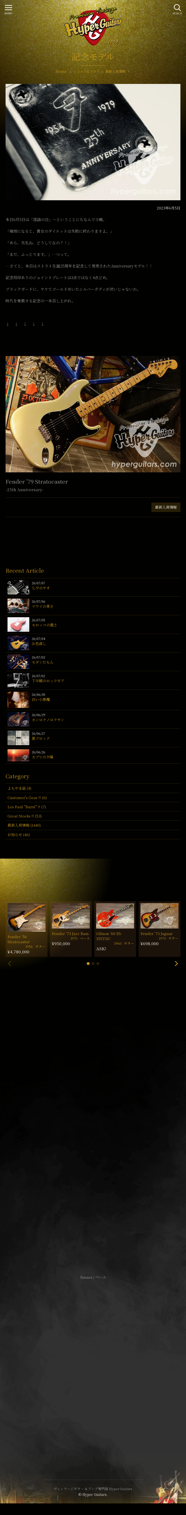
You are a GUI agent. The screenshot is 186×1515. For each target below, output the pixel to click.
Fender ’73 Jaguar (156, 933)
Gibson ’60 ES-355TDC (109, 936)
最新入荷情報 (166, 507)
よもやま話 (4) (19, 788)
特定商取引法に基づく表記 (93, 1365)
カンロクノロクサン (48, 719)
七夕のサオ (41, 587)
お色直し (39, 643)
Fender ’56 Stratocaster (19, 939)
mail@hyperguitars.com (100, 1118)
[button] (88, 963)
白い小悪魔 (41, 699)
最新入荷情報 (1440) (24, 825)
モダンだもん (43, 662)
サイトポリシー (93, 1358)
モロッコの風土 (44, 624)
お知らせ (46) (19, 834)
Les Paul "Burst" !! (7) (27, 806)
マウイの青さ (43, 606)
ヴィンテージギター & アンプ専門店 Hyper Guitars (93, 1488)
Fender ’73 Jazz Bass (70, 933)
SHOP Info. (93, 1133)
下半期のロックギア (48, 680)
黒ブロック (41, 738)
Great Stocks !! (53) (25, 815)
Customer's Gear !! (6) (27, 797)
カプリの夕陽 (42, 756)
